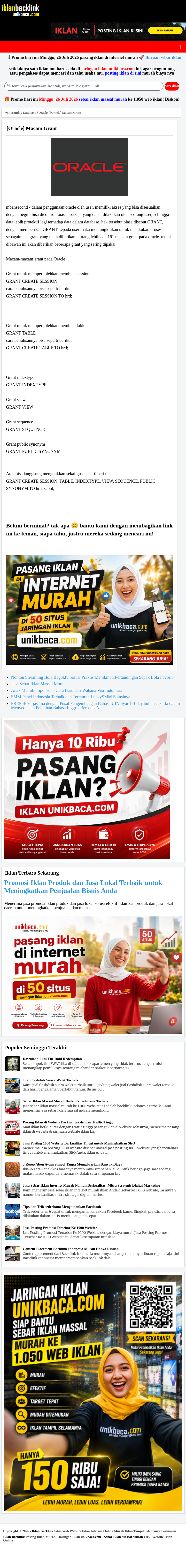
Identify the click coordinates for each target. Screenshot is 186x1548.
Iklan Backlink (43, 1531)
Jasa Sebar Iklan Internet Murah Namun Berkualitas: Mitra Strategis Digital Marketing (91, 1185)
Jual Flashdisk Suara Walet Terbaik (50, 1080)
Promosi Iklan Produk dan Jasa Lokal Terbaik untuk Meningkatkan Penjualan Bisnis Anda (83, 886)
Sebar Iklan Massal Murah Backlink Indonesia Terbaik (65, 1101)
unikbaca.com (91, 1537)
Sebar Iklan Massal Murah (123, 1537)
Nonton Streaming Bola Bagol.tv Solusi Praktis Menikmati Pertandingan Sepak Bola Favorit (92, 677)
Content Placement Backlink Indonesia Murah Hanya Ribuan (71, 1249)
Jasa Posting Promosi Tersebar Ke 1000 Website (60, 1228)
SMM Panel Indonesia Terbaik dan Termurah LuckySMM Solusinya (70, 696)
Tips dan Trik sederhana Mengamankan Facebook (62, 1207)
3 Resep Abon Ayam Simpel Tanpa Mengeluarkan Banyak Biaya (72, 1164)
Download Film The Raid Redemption (52, 1059)
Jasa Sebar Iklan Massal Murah (38, 683)
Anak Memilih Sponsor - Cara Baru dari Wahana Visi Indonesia (66, 690)
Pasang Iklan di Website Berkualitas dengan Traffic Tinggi (68, 1122)
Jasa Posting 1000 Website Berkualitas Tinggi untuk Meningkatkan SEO (79, 1143)
